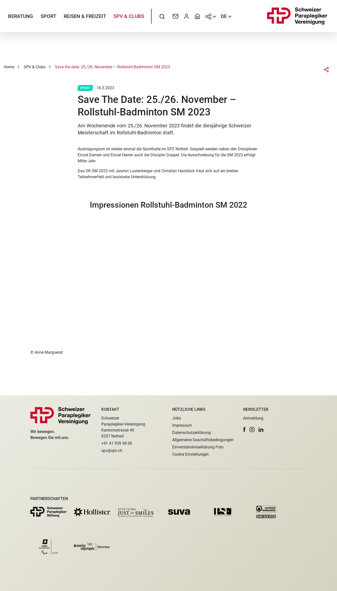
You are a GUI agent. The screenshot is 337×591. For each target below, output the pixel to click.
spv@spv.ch (111, 450)
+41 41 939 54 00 (116, 443)
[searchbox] (162, 16)
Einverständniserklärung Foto (198, 447)
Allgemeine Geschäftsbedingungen (202, 439)
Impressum (182, 425)
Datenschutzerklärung (191, 432)
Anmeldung (253, 418)
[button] (244, 429)
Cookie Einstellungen (190, 454)
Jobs (176, 418)
